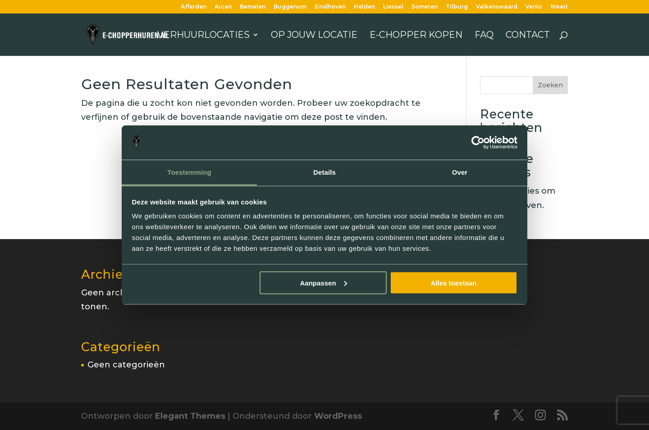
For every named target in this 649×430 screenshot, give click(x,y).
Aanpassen (323, 282)
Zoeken (550, 85)
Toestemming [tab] (189, 172)
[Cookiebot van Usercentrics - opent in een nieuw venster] (478, 142)
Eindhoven (330, 7)
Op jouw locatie (314, 36)
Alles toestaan (454, 282)
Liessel (393, 7)
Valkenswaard (496, 7)
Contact (528, 36)
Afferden (193, 7)
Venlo (534, 7)
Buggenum (290, 7)
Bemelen (252, 7)
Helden (364, 7)
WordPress (338, 416)
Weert (559, 7)
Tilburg (457, 7)
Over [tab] (460, 172)
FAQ (484, 36)
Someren (424, 7)
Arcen (223, 7)
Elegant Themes (190, 416)
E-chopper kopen (416, 36)
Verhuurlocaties (203, 36)
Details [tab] (324, 172)
